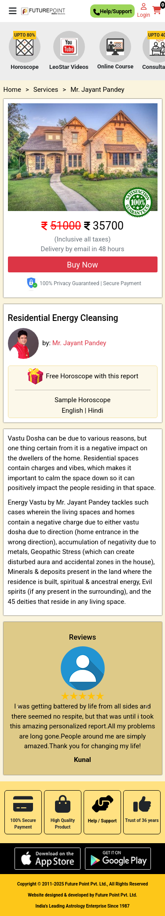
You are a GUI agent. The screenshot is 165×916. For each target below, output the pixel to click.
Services (46, 90)
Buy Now (82, 264)
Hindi (95, 411)
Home (12, 90)
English (72, 411)
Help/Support (112, 13)
